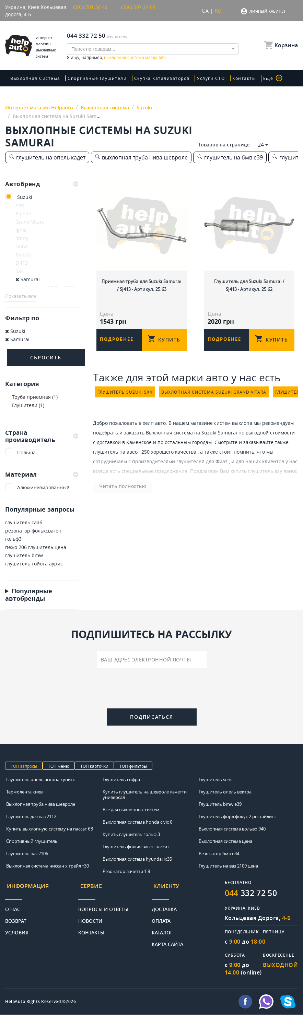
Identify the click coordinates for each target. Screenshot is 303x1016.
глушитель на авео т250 (121, 457)
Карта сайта (167, 940)
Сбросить (45, 357)
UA (205, 11)
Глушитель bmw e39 (220, 805)
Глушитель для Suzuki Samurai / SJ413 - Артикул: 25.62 (249, 283)
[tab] (41, 184)
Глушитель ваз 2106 (27, 854)
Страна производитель (41, 436)
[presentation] (152, 690)
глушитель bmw (24, 556)
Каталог (162, 929)
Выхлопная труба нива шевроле (40, 805)
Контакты (235, 78)
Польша (26, 453)
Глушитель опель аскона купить (40, 780)
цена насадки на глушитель (220, 486)
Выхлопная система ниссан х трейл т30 (47, 867)
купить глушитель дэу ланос (264, 476)
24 (261, 144)
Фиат (221, 467)
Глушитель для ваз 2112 (31, 817)
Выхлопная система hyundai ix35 (137, 860)
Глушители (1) (28, 405)
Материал (41, 475)
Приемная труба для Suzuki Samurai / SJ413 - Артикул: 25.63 (141, 283)
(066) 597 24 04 (138, 7)
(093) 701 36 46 (90, 7)
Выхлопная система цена (225, 842)
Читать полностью (115, 491)
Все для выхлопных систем (131, 811)
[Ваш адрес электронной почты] (152, 660)
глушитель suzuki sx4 (124, 397)
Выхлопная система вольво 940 (232, 830)
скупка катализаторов (157, 78)
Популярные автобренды (28, 595)
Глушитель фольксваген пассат (136, 848)
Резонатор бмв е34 (219, 854)
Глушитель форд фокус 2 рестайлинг (238, 817)
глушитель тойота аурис (34, 564)
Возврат (15, 917)
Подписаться (151, 717)
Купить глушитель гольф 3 (131, 835)
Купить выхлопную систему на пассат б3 (49, 830)
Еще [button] (261, 78)
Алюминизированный (43, 488)
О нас (12, 905)
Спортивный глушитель (32, 842)
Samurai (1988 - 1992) (50, 287)
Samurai (27, 279)
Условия (16, 929)
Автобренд (41, 184)
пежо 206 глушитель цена (35, 548)
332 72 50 (253, 894)
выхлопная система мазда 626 (135, 57)
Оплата (161, 917)
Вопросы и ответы (103, 905)
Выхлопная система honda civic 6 (137, 823)
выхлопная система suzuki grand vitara (213, 397)
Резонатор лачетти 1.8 (126, 872)
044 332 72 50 (86, 35)
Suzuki (24, 197)
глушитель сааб (23, 523)
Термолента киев (24, 793)
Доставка (164, 905)
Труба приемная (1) (35, 397)
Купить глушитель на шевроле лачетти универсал (145, 795)
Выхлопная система (35, 78)
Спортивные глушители (95, 78)
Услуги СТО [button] (204, 78)
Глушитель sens (215, 780)
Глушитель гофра (121, 780)
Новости (90, 917)
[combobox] (152, 49)
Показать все (20, 296)
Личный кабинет (267, 11)
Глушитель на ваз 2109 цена (228, 867)
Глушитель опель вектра (225, 793)
